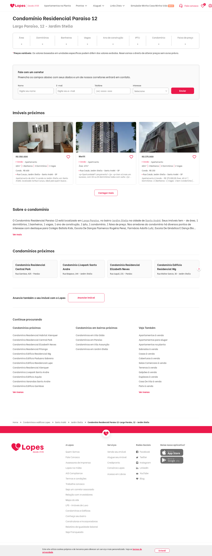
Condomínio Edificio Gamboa (28, 386)
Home (16, 422)
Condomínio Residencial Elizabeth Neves (34, 344)
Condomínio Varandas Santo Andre (31, 381)
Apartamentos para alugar (153, 339)
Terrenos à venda (148, 367)
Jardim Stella (120, 220)
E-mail (59, 85)
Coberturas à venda (149, 358)
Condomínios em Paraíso (89, 339)
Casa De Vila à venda (150, 381)
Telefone (98, 85)
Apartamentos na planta (152, 344)
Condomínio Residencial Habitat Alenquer (35, 335)
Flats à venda (146, 386)
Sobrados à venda (148, 349)
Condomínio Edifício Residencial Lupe (33, 362)
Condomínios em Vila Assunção (92, 344)
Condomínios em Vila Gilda (90, 335)
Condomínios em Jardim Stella (92, 349)
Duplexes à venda (148, 376)
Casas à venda (147, 353)
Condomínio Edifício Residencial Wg (32, 353)
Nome (21, 85)
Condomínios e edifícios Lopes (37, 422)
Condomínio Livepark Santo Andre (31, 372)
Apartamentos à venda (151, 335)
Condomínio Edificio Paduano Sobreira (33, 358)
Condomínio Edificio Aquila (27, 376)
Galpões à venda (148, 372)
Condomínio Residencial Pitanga (30, 349)
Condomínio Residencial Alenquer (31, 367)
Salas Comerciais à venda (152, 362)
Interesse (137, 85)
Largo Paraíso (90, 220)
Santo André (153, 220)
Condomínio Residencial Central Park (32, 339)
